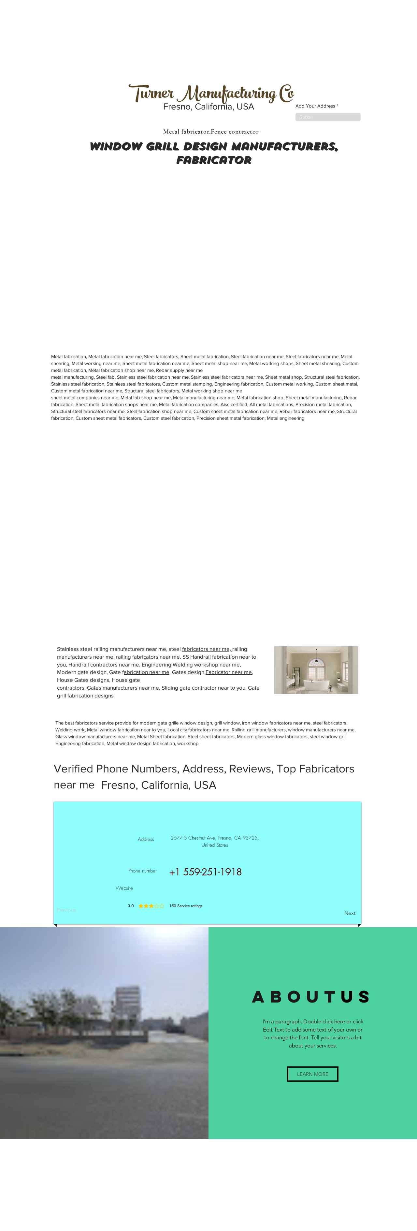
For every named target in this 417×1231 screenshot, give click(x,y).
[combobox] (328, 117)
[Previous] (78, 909)
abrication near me (146, 672)
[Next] (339, 913)
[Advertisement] (49, 40)
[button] (312, 1074)
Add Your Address (315, 105)
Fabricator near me (229, 672)
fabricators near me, (207, 649)
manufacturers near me (131, 687)
